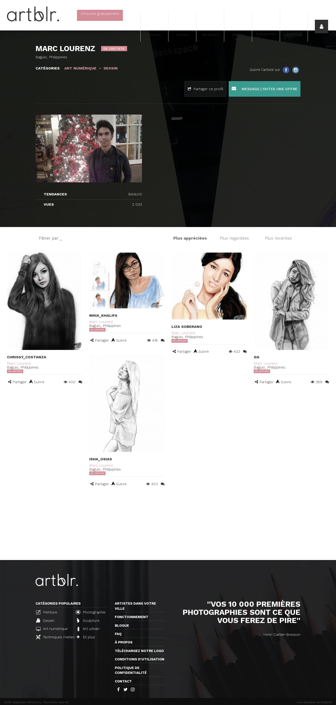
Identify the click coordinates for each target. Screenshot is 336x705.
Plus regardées (234, 238)
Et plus (86, 637)
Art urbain (88, 628)
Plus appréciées (190, 238)
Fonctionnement (131, 617)
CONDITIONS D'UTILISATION (139, 659)
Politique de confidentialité (131, 670)
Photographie (90, 612)
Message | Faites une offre (264, 88)
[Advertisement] (168, 525)
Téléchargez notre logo (139, 651)
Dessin (45, 620)
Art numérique (52, 628)
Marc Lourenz (19, 363)
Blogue (122, 625)
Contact (123, 681)
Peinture (46, 612)
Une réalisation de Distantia (314, 702)
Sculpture (88, 620)
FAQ (118, 634)
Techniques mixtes (54, 637)
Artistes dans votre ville (135, 605)
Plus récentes (278, 238)
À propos (123, 642)
